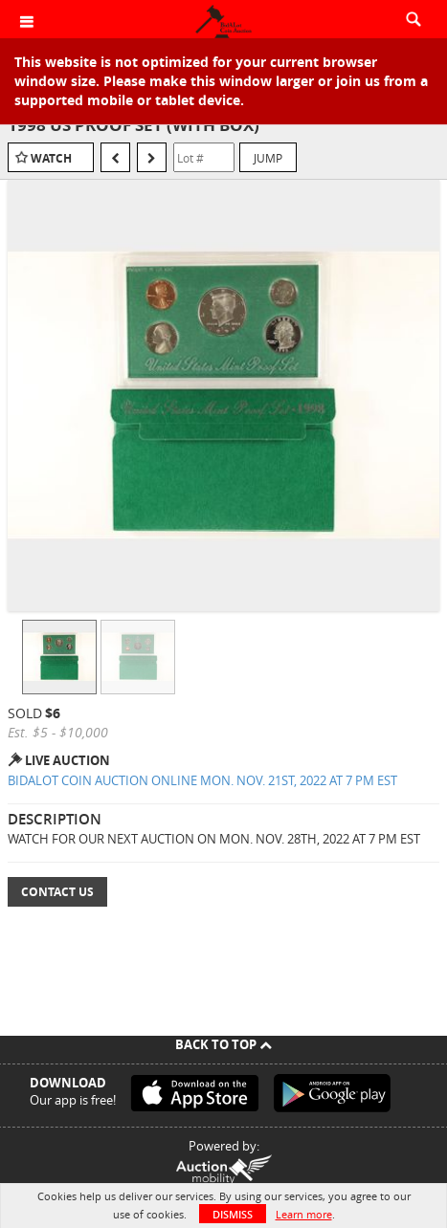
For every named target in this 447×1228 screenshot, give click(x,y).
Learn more (304, 1214)
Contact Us (57, 892)
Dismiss (232, 1214)
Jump (268, 157)
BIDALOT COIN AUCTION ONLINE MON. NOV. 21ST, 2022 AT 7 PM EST (202, 780)
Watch (51, 158)
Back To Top (223, 1044)
